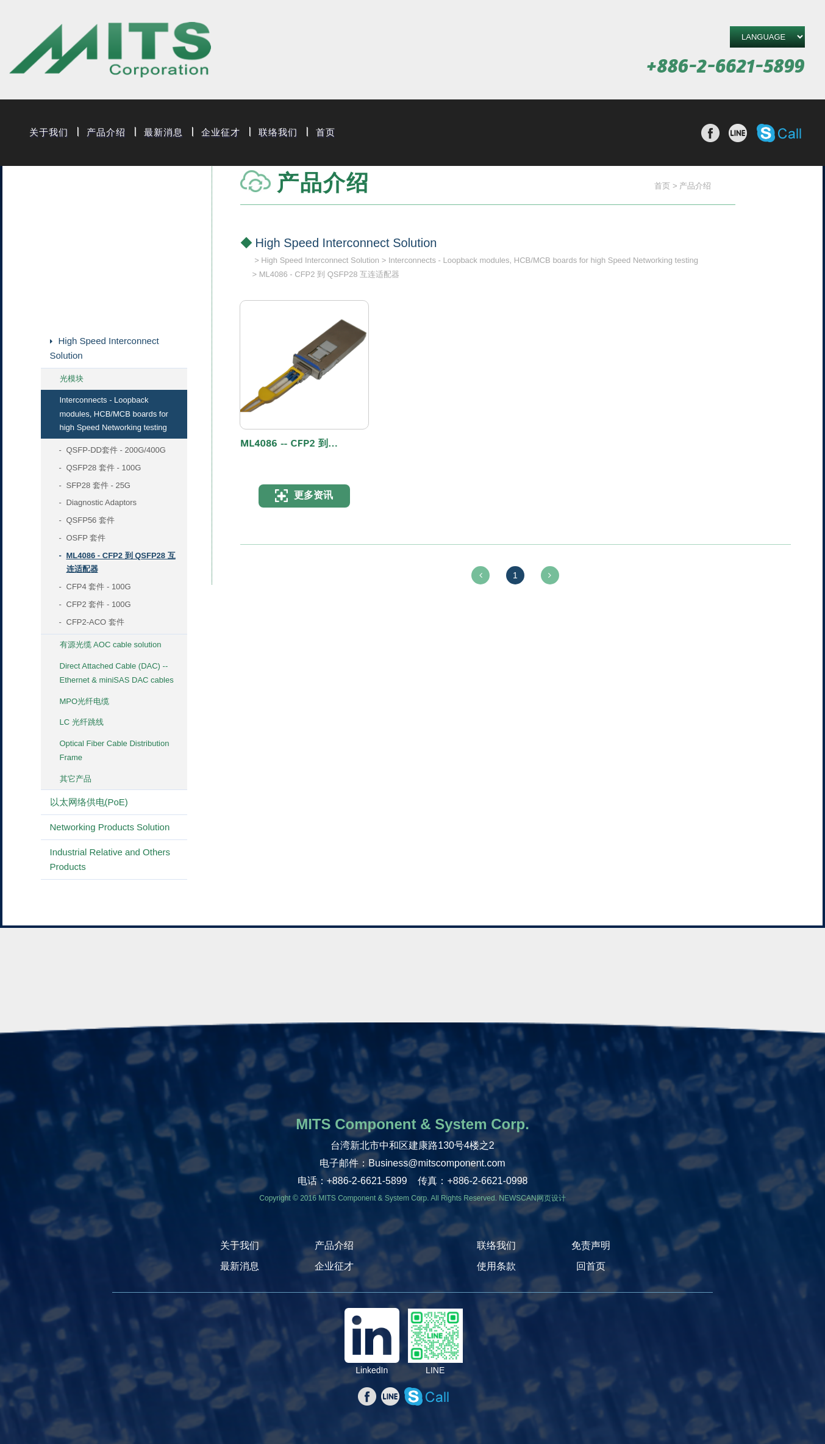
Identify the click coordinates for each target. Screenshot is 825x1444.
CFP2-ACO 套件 (95, 622)
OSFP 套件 (86, 537)
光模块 (72, 378)
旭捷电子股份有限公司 (110, 51)
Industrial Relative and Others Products (110, 859)
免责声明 (590, 1245)
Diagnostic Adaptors (101, 502)
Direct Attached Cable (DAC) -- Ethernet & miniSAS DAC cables (117, 672)
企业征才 (220, 132)
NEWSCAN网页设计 (532, 1198)
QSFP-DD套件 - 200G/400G (116, 449)
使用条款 (496, 1266)
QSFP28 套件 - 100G (103, 467)
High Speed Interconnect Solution (104, 348)
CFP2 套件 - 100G (98, 604)
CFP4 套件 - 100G (98, 586)
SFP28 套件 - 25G (98, 485)
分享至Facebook (710, 133)
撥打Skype (779, 133)
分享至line (738, 133)
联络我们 (278, 132)
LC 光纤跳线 (82, 722)
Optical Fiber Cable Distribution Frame (115, 750)
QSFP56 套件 (90, 520)
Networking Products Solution (110, 827)
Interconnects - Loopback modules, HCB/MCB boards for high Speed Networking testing (114, 414)
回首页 (590, 1266)
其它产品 (75, 778)
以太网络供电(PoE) (89, 802)
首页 (325, 132)
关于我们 (48, 132)
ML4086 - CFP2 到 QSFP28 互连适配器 (121, 562)
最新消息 (163, 132)
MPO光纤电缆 (85, 701)
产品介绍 (106, 132)
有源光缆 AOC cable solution (111, 644)
